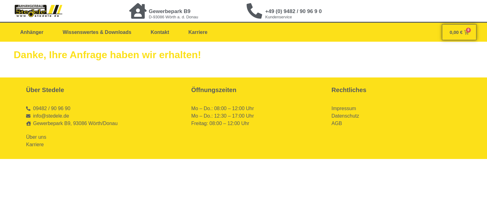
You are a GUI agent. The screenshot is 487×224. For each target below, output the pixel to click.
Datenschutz (345, 116)
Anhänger (31, 32)
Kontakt (160, 32)
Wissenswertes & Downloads (97, 32)
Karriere (197, 32)
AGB (336, 123)
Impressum (343, 108)
